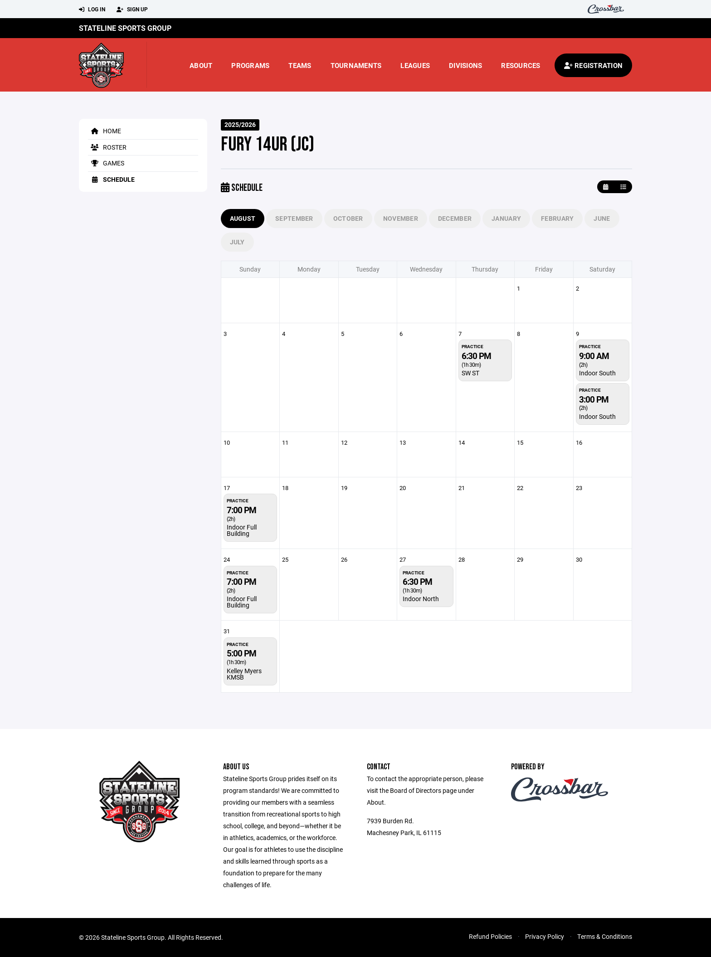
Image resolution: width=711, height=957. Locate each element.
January (506, 218)
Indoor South (597, 373)
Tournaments (356, 65)
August (243, 218)
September (294, 218)
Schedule (111, 179)
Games (106, 163)
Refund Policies (490, 936)
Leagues (415, 65)
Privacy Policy (544, 936)
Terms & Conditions (604, 936)
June (602, 218)
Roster (107, 147)
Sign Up (132, 9)
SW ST (470, 373)
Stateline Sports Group (125, 28)
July (237, 242)
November (400, 218)
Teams (299, 65)
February (557, 218)
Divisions (465, 65)
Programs (250, 65)
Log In (92, 9)
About (201, 65)
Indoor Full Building (242, 530)
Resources (520, 65)
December (455, 218)
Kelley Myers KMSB (244, 673)
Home (104, 130)
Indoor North (421, 598)
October (348, 218)
